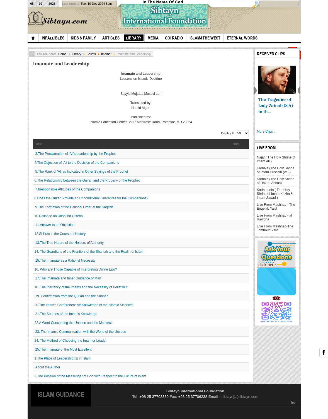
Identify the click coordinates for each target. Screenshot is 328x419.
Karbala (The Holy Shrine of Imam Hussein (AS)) (276, 170)
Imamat (106, 54)
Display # (227, 133)
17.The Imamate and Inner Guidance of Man (68, 278)
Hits (236, 144)
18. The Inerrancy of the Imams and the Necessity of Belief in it (81, 287)
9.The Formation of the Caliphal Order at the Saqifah (74, 207)
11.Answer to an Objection (55, 225)
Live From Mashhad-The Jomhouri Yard (275, 228)
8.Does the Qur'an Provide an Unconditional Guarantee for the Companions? (92, 198)
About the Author (47, 367)
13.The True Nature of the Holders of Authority (69, 243)
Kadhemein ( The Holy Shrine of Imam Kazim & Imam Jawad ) (275, 194)
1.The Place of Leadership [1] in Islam (63, 358)
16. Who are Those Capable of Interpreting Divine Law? (76, 269)
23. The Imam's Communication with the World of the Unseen (80, 332)
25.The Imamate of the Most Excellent (63, 349)
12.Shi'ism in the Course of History (60, 234)
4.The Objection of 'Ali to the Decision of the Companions (77, 163)
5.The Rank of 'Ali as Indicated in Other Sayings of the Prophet (81, 171)
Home (62, 54)
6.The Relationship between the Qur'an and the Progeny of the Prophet (87, 180)
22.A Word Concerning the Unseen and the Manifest (73, 323)
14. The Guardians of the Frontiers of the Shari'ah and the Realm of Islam (89, 252)
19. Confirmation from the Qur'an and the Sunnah (71, 296)
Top (293, 402)
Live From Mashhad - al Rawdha (274, 217)
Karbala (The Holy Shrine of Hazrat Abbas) (276, 181)
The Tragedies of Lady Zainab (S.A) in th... (275, 105)
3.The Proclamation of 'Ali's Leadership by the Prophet (75, 154)
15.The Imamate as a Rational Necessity (65, 260)
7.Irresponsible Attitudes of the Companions (67, 189)
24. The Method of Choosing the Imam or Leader (71, 341)
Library (76, 54)
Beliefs (91, 54)
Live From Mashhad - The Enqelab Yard (276, 206)
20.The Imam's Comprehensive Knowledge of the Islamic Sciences (84, 305)
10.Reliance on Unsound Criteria (59, 216)
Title (38, 144)
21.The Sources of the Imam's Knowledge (66, 314)
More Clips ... (267, 131)
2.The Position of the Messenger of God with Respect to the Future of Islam (90, 376)
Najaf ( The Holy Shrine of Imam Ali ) (276, 159)
